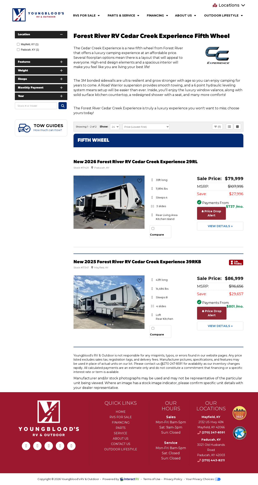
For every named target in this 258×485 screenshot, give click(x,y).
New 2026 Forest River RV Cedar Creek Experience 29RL (136, 162)
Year (40, 96)
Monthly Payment (40, 87)
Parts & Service (124, 15)
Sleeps (40, 79)
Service (120, 433)
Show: (104, 126)
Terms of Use (151, 479)
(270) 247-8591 (211, 432)
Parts (121, 428)
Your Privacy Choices (203, 479)
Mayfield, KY (28, 44)
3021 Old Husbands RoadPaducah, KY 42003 (211, 450)
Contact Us (120, 444)
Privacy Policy (173, 479)
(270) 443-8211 (211, 460)
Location (40, 34)
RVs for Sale (121, 417)
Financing (158, 15)
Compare (157, 234)
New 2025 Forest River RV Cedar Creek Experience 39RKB (137, 262)
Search (62, 105)
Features (40, 62)
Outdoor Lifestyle (224, 15)
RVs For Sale (87, 15)
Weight (40, 70)
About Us (186, 15)
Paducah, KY (28, 49)
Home (121, 412)
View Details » (220, 226)
